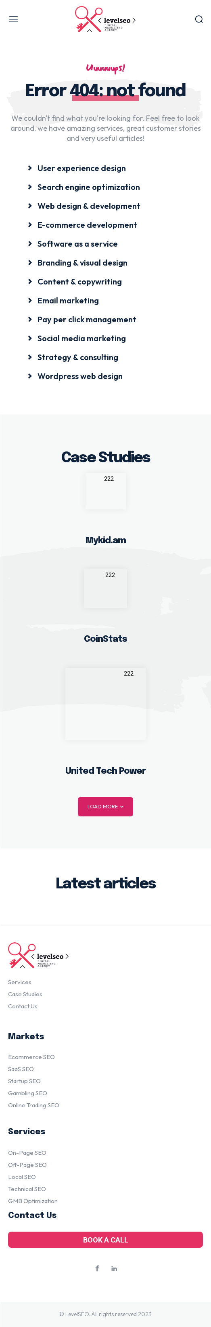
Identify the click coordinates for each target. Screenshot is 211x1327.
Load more (105, 806)
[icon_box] (76, 167)
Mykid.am (106, 540)
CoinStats (105, 639)
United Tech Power (105, 771)
